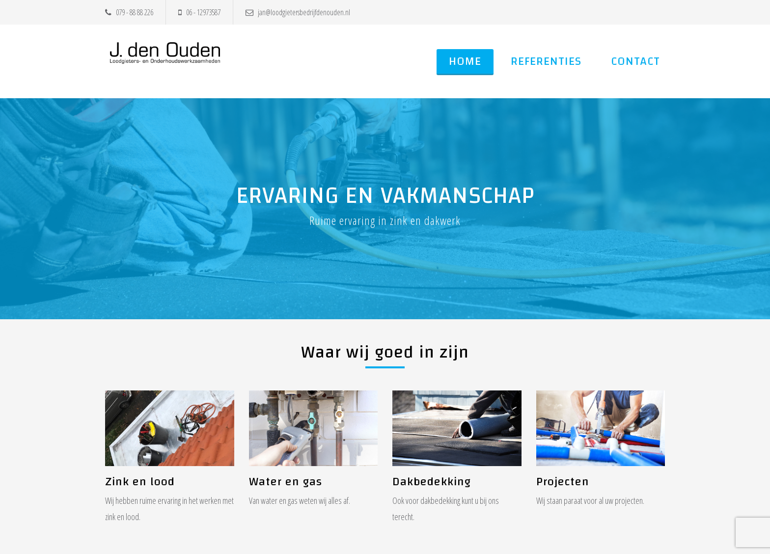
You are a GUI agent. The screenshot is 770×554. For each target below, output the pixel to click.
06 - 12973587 (199, 12)
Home (465, 61)
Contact (635, 61)
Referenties (546, 61)
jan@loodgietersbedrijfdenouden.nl (298, 12)
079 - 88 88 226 (129, 12)
